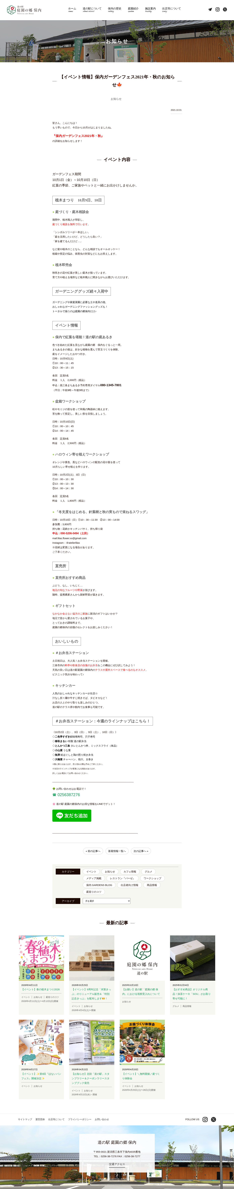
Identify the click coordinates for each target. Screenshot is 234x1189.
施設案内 (150, 10)
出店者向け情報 (129, 885)
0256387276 (68, 794)
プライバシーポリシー (79, 1119)
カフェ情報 (130, 871)
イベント (91, 871)
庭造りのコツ (93, 891)
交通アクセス (117, 1164)
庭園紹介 (133, 10)
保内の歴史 (114, 10)
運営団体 (40, 1119)
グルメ (148, 871)
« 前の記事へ (93, 851)
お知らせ (110, 871)
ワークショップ (152, 878)
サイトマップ (25, 1119)
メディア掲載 (93, 878)
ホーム (72, 10)
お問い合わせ (102, 1119)
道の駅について (92, 10)
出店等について (171, 10)
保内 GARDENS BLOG (99, 885)
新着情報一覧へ (117, 851)
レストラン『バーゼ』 (122, 878)
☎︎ (54, 794)
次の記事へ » (141, 851)
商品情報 (152, 885)
